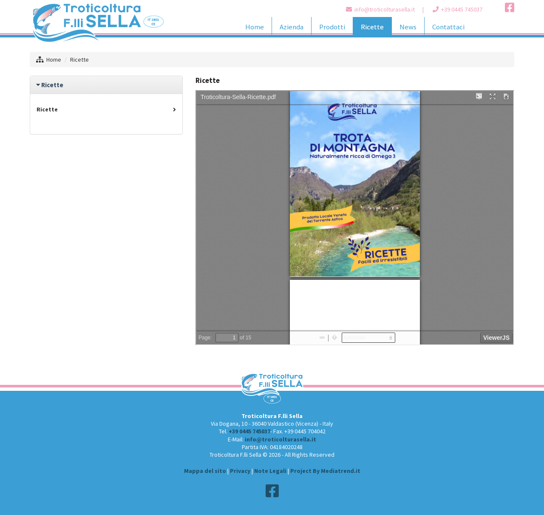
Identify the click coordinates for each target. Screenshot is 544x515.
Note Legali (270, 471)
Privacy (240, 471)
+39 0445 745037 (461, 9)
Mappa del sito (205, 471)
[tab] (106, 85)
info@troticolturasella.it (384, 9)
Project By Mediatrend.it (325, 471)
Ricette (106, 109)
